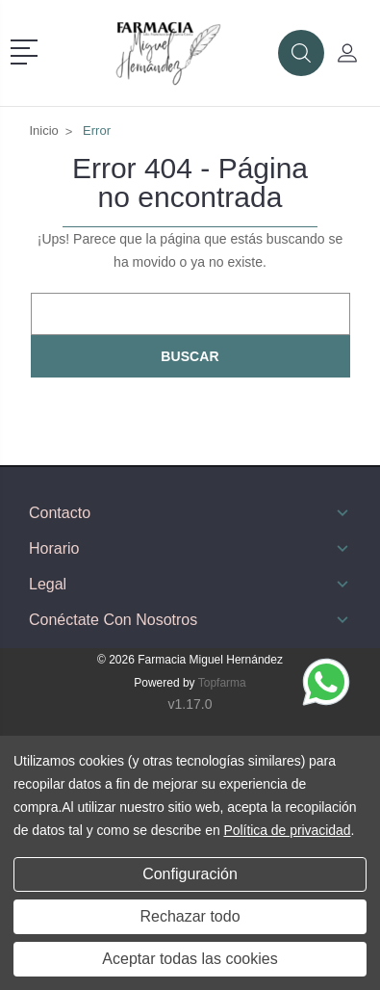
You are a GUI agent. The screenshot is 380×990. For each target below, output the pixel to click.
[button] (27, 50)
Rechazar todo (189, 916)
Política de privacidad (286, 830)
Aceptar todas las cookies (189, 959)
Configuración (190, 874)
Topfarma (222, 683)
